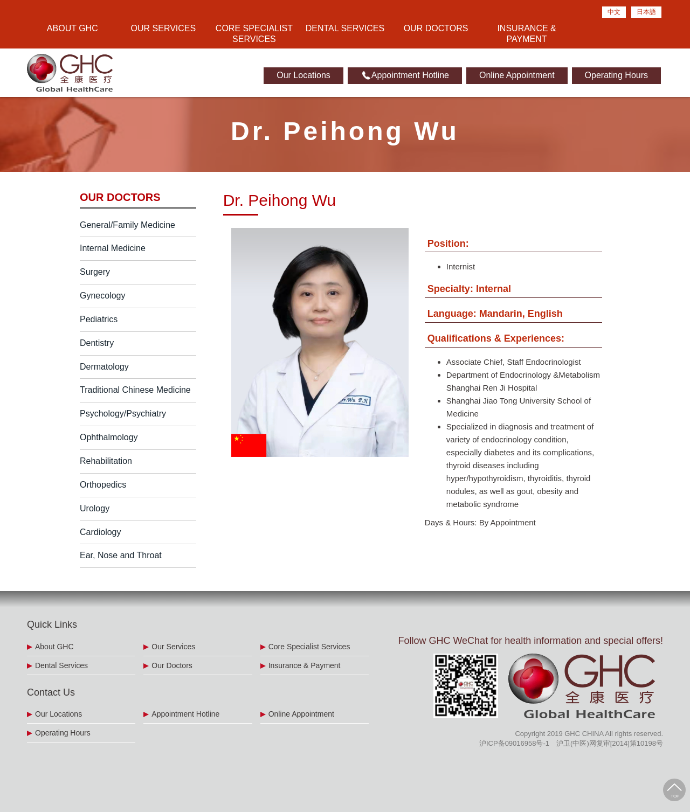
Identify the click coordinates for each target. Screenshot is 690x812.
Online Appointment (517, 75)
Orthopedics (103, 484)
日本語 (646, 12)
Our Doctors (436, 28)
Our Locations (303, 75)
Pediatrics (99, 319)
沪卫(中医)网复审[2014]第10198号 (609, 743)
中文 (614, 12)
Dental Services (345, 28)
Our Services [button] (163, 28)
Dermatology (104, 366)
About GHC (54, 646)
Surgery (95, 271)
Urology (94, 508)
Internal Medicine (113, 248)
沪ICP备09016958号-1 (514, 743)
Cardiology (100, 532)
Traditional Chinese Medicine (135, 389)
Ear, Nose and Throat (121, 555)
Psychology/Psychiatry (123, 413)
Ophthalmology (109, 437)
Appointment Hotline (405, 75)
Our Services (173, 646)
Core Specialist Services (309, 646)
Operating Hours (616, 75)
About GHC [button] (72, 28)
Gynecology (103, 295)
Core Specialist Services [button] (254, 34)
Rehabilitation (106, 461)
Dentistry (97, 343)
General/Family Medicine (127, 225)
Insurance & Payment (526, 34)
